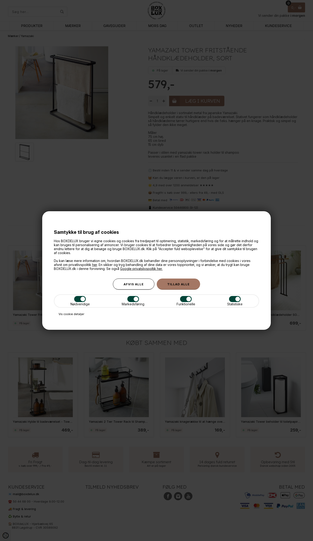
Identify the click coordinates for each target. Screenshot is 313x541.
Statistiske (235, 301)
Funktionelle (186, 301)
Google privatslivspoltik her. (141, 269)
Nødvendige (80, 301)
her (94, 265)
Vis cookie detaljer (71, 314)
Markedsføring (133, 301)
